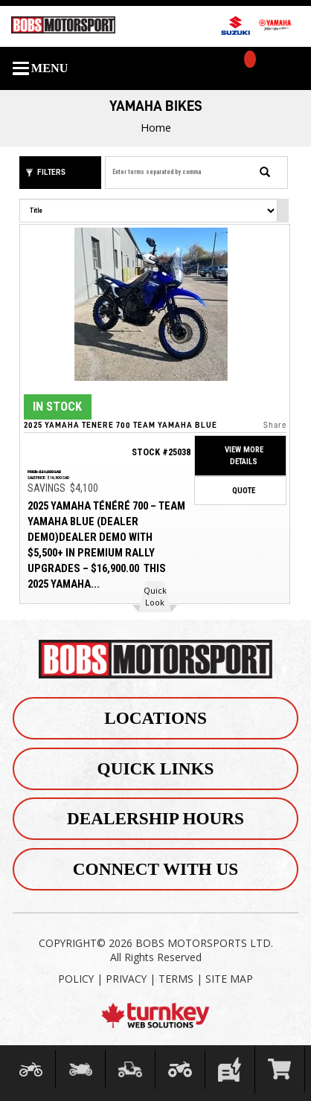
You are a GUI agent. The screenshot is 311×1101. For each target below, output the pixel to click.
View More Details (243, 455)
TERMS (175, 979)
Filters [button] (45, 172)
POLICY (76, 979)
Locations (155, 718)
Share (274, 424)
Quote (243, 490)
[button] (154, 596)
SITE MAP (229, 979)
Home (156, 127)
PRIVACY (126, 979)
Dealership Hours (155, 819)
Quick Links (155, 768)
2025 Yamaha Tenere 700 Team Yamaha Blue (120, 424)
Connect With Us (155, 869)
